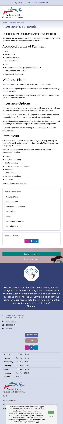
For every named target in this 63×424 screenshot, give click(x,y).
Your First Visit (12, 197)
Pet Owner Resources (15, 221)
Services (6, 396)
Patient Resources (17, 23)
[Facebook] (31, 241)
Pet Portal (10, 211)
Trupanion (10, 130)
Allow (51, 412)
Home (4, 23)
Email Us (9, 329)
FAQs (8, 216)
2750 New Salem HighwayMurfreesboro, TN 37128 (15, 317)
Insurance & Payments (15, 206)
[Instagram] (26, 241)
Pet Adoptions (12, 226)
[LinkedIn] (36, 241)
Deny (51, 416)
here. (37, 422)
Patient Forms (12, 202)
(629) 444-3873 (31, 259)
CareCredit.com (20, 183)
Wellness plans (8, 84)
